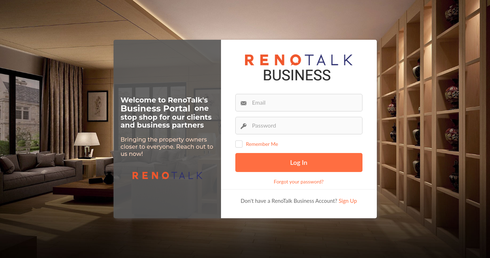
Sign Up (347, 200)
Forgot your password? (298, 181)
